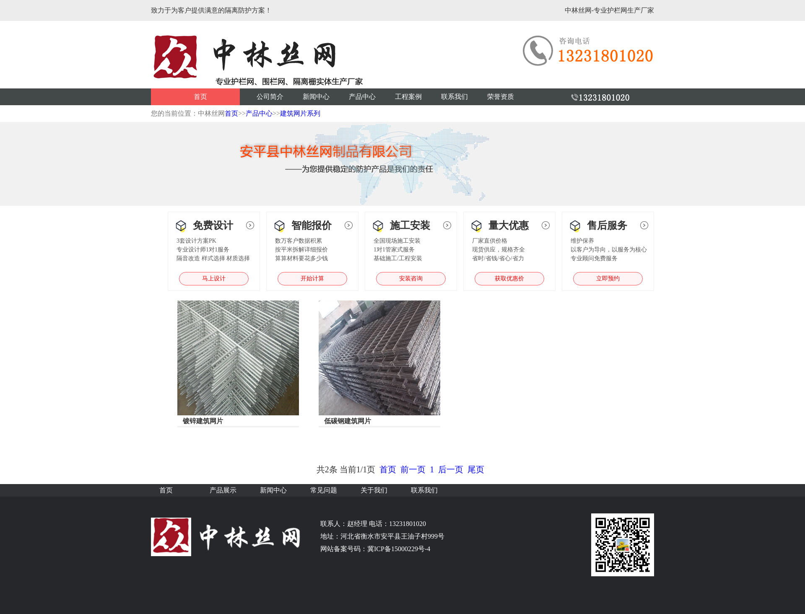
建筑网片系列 (300, 113)
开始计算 (312, 278)
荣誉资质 (500, 96)
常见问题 (323, 490)
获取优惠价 (509, 278)
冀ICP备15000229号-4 (398, 548)
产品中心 (362, 96)
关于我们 (374, 490)
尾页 (475, 469)
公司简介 (270, 96)
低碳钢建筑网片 (347, 421)
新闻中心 (316, 96)
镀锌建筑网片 (203, 421)
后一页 (450, 469)
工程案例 (408, 96)
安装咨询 (411, 278)
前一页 (413, 469)
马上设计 (214, 278)
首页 (200, 96)
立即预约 (608, 278)
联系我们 (454, 96)
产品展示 (223, 490)
